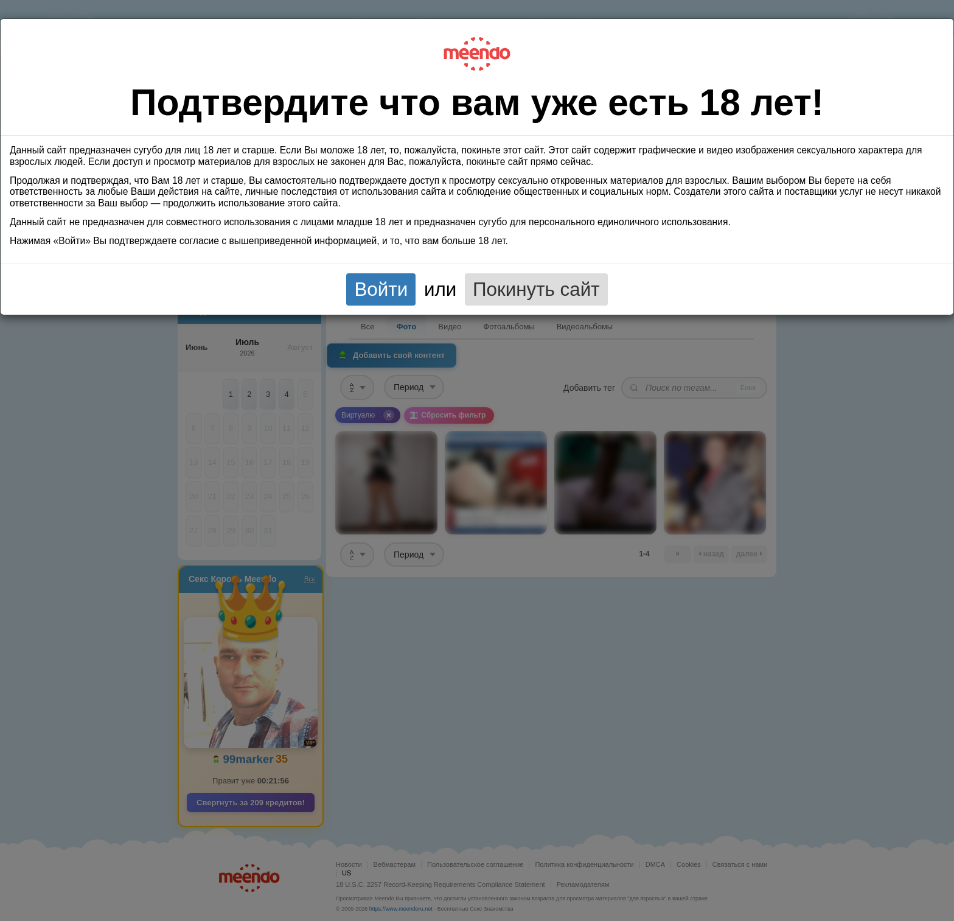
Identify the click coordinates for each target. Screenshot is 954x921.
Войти (381, 289)
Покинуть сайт (536, 289)
